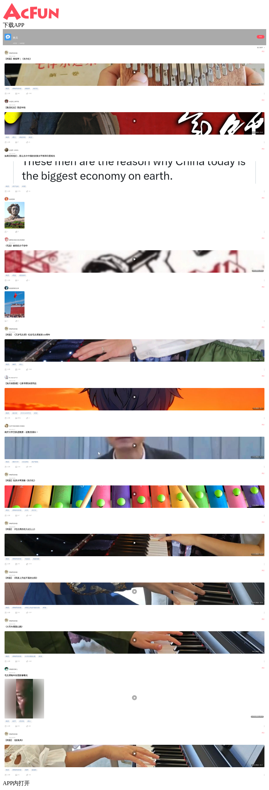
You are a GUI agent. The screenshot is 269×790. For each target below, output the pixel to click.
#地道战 (27, 559)
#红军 (14, 721)
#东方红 (35, 88)
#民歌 (44, 607)
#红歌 (40, 656)
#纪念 (30, 137)
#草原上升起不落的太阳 (32, 607)
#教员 (7, 88)
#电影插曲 (36, 559)
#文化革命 (25, 462)
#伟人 (21, 364)
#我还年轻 (22, 137)
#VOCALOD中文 (26, 413)
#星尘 (14, 137)
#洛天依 (14, 413)
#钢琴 (14, 364)
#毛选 (14, 275)
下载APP (13, 25)
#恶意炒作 (22, 275)
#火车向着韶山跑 (30, 656)
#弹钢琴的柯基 (16, 88)
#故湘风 (34, 770)
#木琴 (26, 510)
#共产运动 (15, 186)
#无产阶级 (35, 462)
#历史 (35, 413)
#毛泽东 (21, 721)
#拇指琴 (27, 88)
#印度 (24, 186)
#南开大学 (15, 462)
